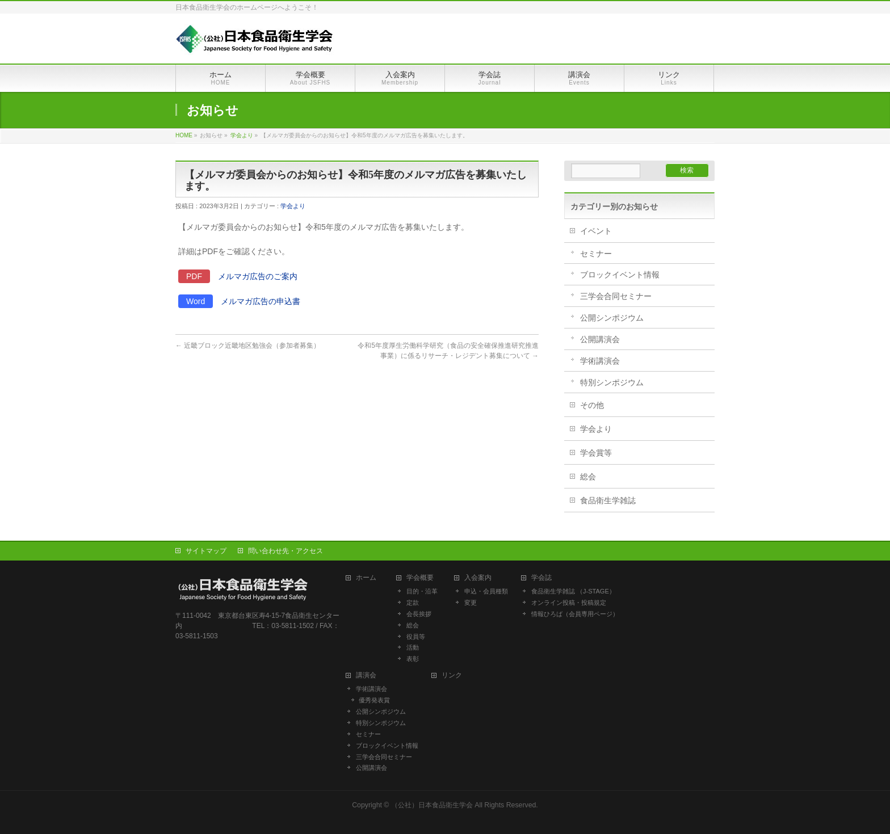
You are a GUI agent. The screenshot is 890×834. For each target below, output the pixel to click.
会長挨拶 (418, 613)
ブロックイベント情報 (620, 274)
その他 (592, 405)
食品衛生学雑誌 (608, 500)
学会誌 (545, 578)
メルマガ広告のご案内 (257, 276)
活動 (412, 647)
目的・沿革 (422, 591)
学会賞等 (596, 452)
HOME (183, 135)
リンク (452, 675)
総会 (588, 476)
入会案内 (481, 578)
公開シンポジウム (612, 317)
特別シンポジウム (612, 382)
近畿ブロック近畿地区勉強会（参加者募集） (247, 345)
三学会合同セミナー (616, 296)
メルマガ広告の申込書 (260, 301)
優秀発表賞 (374, 700)
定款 (412, 602)
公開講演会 (600, 339)
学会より (241, 135)
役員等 (415, 636)
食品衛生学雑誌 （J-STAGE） (573, 591)
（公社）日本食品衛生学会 (432, 805)
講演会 (366, 675)
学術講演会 (600, 360)
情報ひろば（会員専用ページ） (575, 613)
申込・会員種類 (486, 591)
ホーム (369, 578)
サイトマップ (206, 551)
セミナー (596, 253)
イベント (596, 230)
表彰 (412, 658)
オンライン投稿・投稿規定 (568, 602)
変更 (470, 602)
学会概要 (423, 578)
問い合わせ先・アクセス (285, 551)
